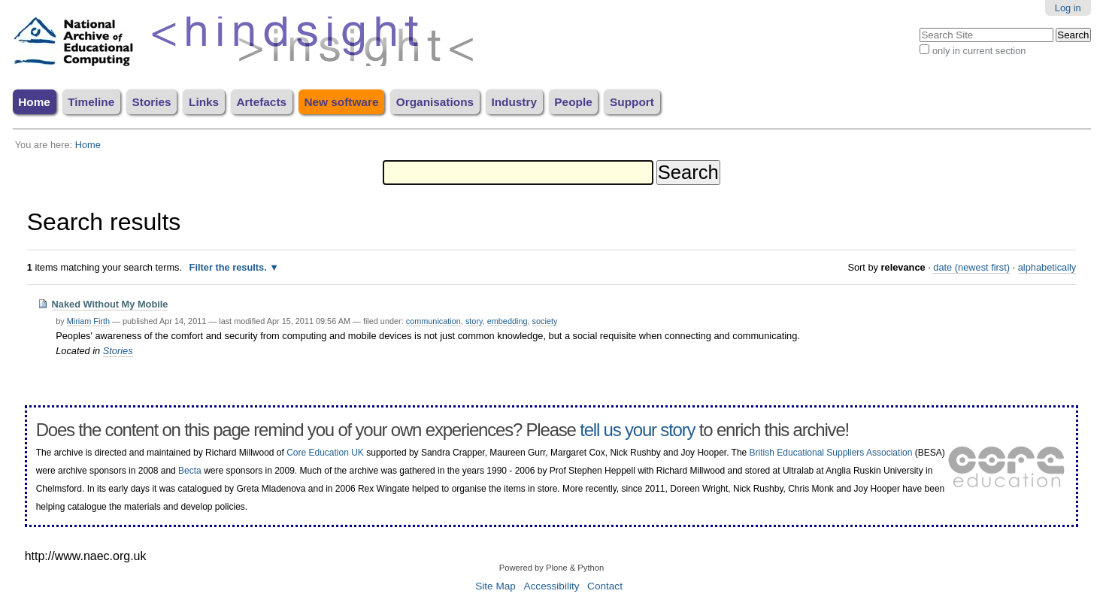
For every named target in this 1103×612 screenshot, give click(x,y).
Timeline (91, 101)
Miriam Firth (88, 321)
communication (433, 321)
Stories (151, 101)
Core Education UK (325, 452)
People (573, 101)
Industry (514, 101)
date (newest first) (971, 267)
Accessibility (551, 586)
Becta (190, 470)
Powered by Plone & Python (551, 567)
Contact (605, 586)
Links (204, 101)
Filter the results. (229, 267)
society (545, 321)
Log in (1068, 8)
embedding (507, 321)
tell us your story (637, 430)
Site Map (495, 586)
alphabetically (1047, 267)
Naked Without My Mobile (110, 304)
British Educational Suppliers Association (831, 452)
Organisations (435, 101)
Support (632, 101)
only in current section (979, 50)
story (474, 321)
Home (34, 101)
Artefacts (261, 101)
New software (341, 101)
